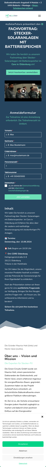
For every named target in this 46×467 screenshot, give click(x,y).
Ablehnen (23, 451)
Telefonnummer (11, 172)
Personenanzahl (11, 162)
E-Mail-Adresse (11, 151)
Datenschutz (23, 463)
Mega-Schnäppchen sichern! (25, 7)
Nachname (9, 141)
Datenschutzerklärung (30, 186)
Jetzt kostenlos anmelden (23, 72)
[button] (42, 416)
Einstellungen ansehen (23, 457)
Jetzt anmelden (23, 197)
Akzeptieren (23, 444)
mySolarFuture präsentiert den (23, 24)
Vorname (9, 131)
